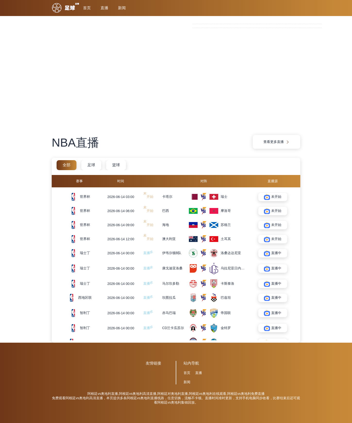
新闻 (122, 8)
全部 (66, 165)
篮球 (116, 165)
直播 (104, 8)
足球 (91, 165)
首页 (87, 8)
